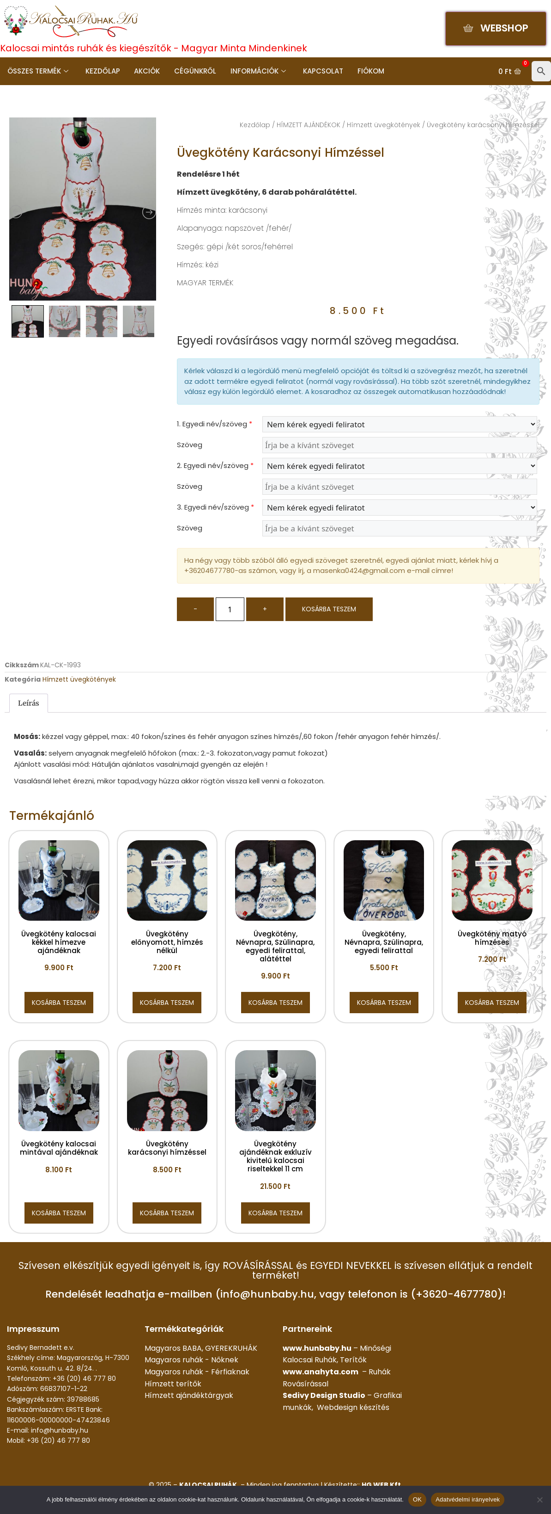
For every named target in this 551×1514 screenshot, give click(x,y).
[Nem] (539, 1499)
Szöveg (189, 444)
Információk (256, 71)
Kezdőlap (102, 71)
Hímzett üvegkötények (383, 124)
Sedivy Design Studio (324, 1395)
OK (417, 1499)
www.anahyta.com (320, 1371)
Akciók (146, 71)
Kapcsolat (321, 71)
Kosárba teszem (329, 609)
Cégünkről (194, 71)
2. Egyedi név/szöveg (215, 465)
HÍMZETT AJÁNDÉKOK (308, 124)
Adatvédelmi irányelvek (468, 1499)
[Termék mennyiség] (230, 609)
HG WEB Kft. (382, 1484)
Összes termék (37, 71)
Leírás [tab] (28, 703)
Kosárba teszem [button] (59, 1002)
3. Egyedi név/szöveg (215, 507)
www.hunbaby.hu (317, 1348)
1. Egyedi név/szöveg (214, 424)
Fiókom (368, 71)
